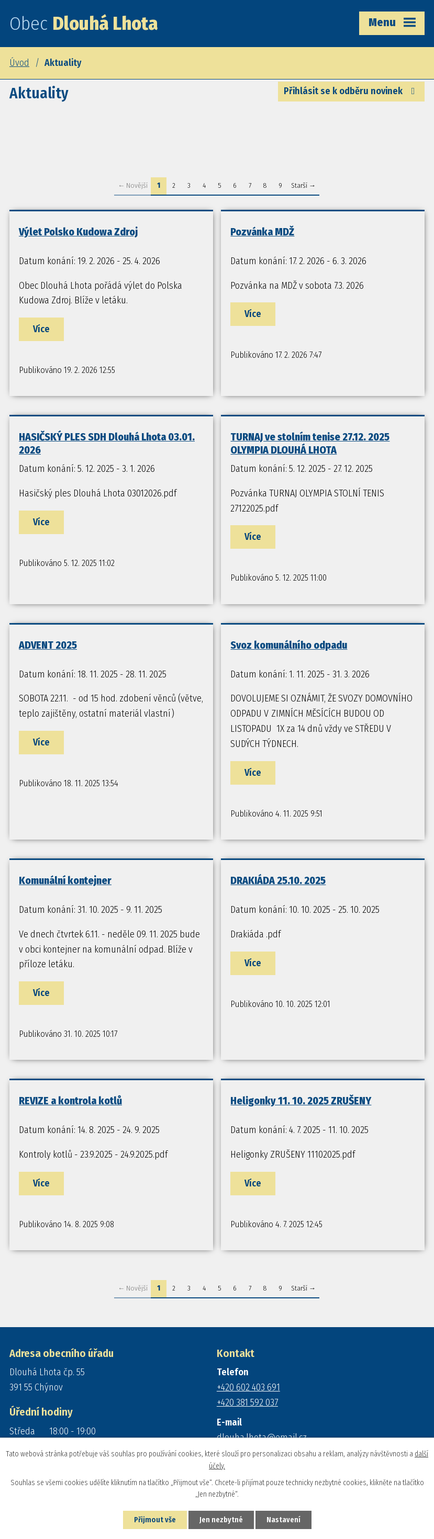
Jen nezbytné (221, 1519)
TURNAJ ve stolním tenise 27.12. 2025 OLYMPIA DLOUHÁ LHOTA (310, 443)
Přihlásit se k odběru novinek (351, 91)
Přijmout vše (155, 1519)
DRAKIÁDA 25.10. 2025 (278, 880)
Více (41, 329)
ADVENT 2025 (48, 645)
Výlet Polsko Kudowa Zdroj (78, 231)
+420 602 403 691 (248, 1387)
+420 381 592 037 (247, 1402)
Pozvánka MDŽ (262, 231)
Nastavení (283, 1519)
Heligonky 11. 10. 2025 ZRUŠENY (300, 1100)
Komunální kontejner (65, 880)
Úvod (19, 63)
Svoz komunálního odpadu (288, 645)
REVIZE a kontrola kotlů (70, 1100)
